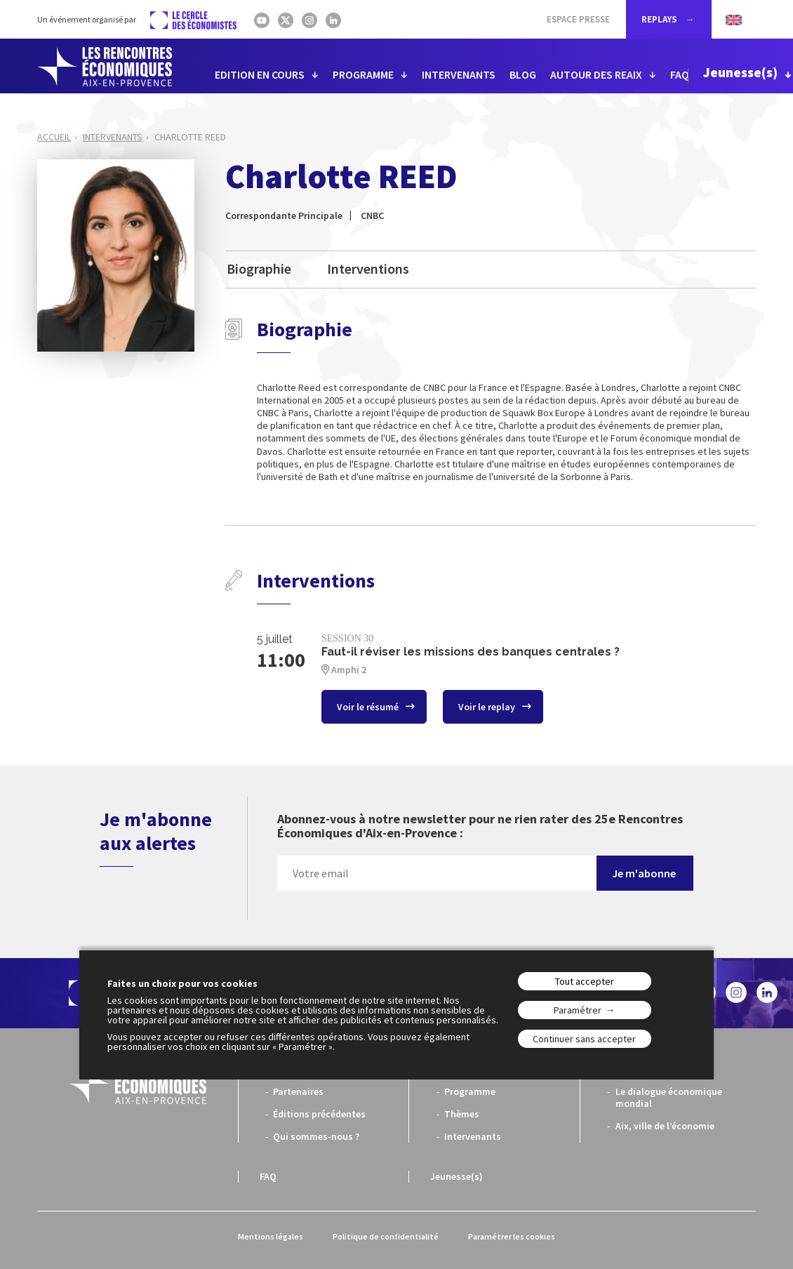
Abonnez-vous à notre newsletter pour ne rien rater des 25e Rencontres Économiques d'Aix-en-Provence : (480, 826)
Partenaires (298, 1091)
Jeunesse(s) (740, 72)
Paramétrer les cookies (511, 1236)
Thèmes (461, 1114)
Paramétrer (577, 1010)
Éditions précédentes (319, 1114)
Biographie (259, 268)
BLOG (522, 74)
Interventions (368, 268)
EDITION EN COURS (260, 74)
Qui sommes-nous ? (316, 1136)
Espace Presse (578, 19)
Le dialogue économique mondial (668, 1097)
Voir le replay (487, 706)
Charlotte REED (190, 137)
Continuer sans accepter (584, 1038)
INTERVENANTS (458, 74)
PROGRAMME (363, 74)
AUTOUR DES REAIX (596, 74)
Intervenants (112, 137)
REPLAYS (660, 19)
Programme (469, 1091)
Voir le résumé (369, 706)
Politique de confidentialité (386, 1236)
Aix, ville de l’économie (664, 1125)
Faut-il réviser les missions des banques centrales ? (470, 651)
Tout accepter (584, 981)
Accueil (54, 137)
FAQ (679, 74)
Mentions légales (270, 1236)
